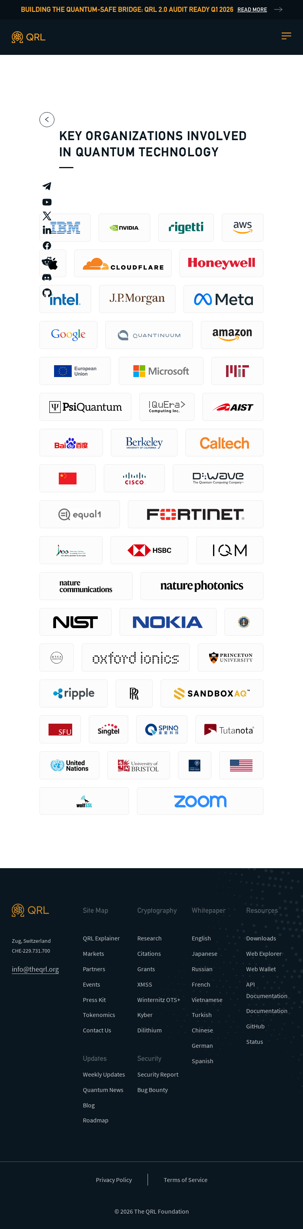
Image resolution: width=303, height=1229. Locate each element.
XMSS (144, 984)
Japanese (204, 953)
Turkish (202, 1015)
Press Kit (94, 1000)
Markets (93, 953)
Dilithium (149, 1030)
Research (149, 938)
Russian (202, 969)
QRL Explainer (101, 938)
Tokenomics (99, 1015)
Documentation (267, 1011)
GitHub (255, 1026)
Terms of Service (186, 1180)
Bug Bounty (152, 1090)
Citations (149, 953)
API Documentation (267, 990)
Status (254, 1041)
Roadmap (95, 1120)
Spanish (202, 1061)
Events (91, 984)
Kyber (145, 1015)
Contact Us (97, 1030)
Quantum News (103, 1090)
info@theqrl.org (35, 969)
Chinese (202, 1030)
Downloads (261, 938)
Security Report (157, 1074)
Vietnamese (207, 1000)
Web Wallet (261, 969)
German (202, 1045)
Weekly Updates (104, 1074)
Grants (146, 969)
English (201, 938)
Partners (94, 969)
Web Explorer (264, 953)
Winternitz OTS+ (158, 1000)
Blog (89, 1105)
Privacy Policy (114, 1180)
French (201, 984)
